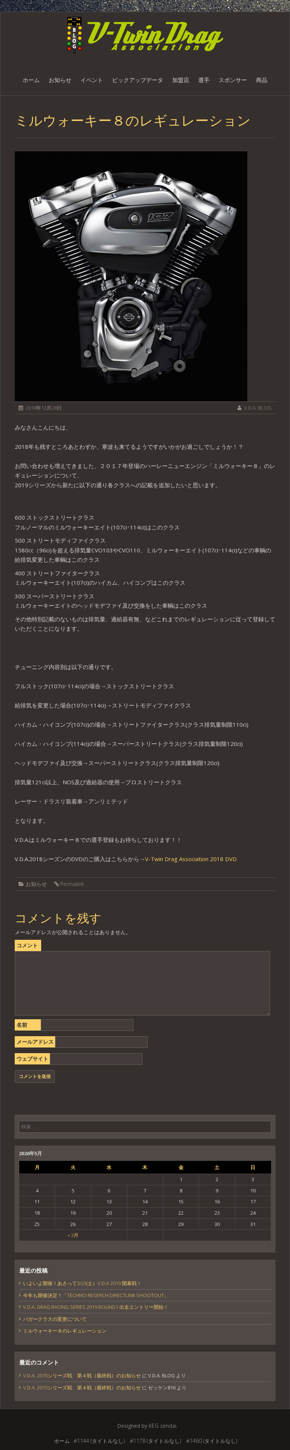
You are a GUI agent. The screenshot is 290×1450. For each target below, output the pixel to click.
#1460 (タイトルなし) (211, 1440)
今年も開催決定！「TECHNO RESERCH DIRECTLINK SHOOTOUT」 (96, 1295)
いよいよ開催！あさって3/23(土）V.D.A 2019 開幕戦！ (82, 1283)
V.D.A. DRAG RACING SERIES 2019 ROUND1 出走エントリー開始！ (95, 1307)
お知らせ (60, 80)
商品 (261, 80)
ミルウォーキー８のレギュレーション (64, 1330)
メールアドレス (35, 1041)
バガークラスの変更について (55, 1319)
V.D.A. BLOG (257, 407)
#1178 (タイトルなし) (155, 1440)
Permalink (72, 883)
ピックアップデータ (137, 80)
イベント (91, 80)
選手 (204, 80)
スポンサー (233, 80)
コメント (27, 945)
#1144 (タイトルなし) (99, 1440)
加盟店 (180, 80)
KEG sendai (162, 1425)
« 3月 (73, 1235)
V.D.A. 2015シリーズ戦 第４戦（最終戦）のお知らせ (82, 1375)
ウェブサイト (32, 1058)
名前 (22, 1024)
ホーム (31, 80)
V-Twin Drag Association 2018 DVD (191, 859)
